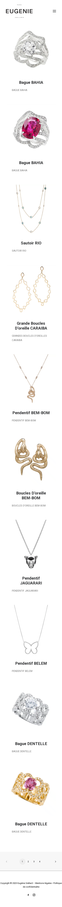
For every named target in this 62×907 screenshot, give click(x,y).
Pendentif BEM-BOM (31, 413)
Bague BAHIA (31, 82)
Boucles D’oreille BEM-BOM (31, 495)
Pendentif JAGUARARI (31, 580)
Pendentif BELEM (31, 663)
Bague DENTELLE (31, 743)
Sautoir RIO (31, 243)
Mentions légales (43, 883)
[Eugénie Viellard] (19, 11)
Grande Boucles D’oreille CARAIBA (31, 326)
